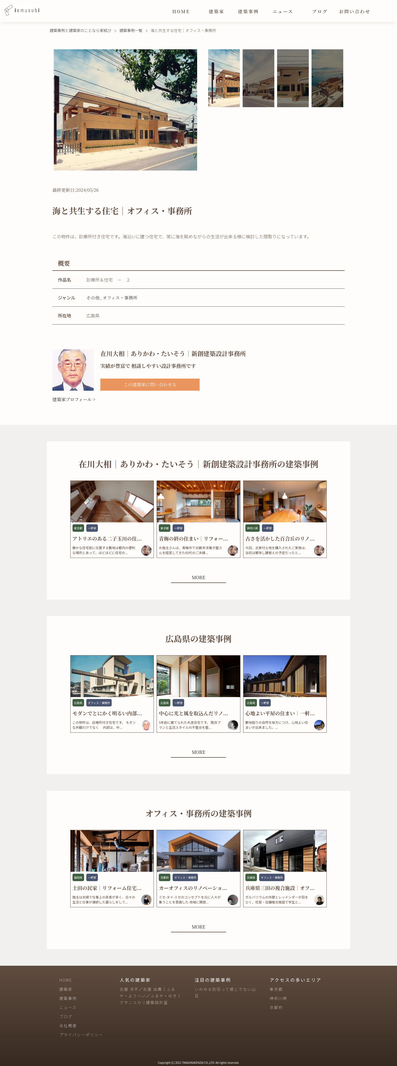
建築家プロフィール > (73, 399)
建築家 (216, 11)
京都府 (276, 1007)
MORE (198, 577)
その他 (93, 298)
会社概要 (68, 1025)
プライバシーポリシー (81, 1034)
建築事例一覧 (131, 30)
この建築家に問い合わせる (150, 384)
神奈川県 (278, 998)
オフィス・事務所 (120, 298)
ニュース (283, 11)
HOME (181, 11)
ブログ (320, 11)
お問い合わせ (355, 11)
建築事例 (248, 11)
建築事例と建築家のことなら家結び (80, 30)
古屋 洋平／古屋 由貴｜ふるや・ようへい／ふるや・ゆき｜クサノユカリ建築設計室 (150, 995)
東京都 (276, 989)
